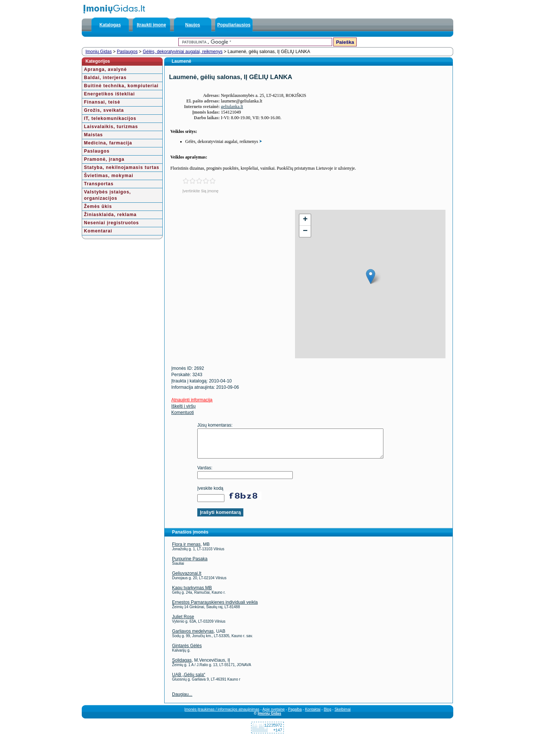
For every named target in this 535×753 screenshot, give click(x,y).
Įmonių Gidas (98, 51)
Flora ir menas (186, 549)
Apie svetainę (273, 715)
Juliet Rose (183, 622)
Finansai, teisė (102, 102)
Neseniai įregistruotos (111, 222)
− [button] (305, 231)
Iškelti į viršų (183, 406)
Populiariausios (233, 24)
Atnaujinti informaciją (192, 399)
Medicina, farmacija (108, 143)
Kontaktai (313, 715)
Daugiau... (182, 700)
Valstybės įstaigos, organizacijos (107, 195)
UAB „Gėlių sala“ (188, 680)
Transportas (99, 183)
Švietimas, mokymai (108, 175)
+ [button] (305, 219)
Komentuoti (182, 412)
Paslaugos (127, 51)
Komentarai (98, 231)
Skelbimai (342, 715)
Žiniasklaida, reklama (110, 214)
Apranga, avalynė (105, 69)
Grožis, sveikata (104, 110)
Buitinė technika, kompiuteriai (121, 85)
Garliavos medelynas (193, 636)
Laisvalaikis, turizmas (111, 126)
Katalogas (110, 24)
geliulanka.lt (232, 106)
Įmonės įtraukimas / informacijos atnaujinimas (221, 715)
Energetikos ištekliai (109, 94)
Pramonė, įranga (104, 159)
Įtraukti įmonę (151, 24)
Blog (327, 715)
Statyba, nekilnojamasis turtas (121, 167)
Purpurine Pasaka (189, 564)
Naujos (192, 24)
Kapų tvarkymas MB (192, 593)
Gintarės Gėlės (187, 651)
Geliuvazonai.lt (186, 578)
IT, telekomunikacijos (110, 118)
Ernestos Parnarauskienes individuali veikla (215, 607)
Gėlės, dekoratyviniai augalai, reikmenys (183, 51)
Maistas (93, 134)
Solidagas (182, 665)
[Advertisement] (228, 262)
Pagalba (295, 715)
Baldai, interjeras (105, 77)
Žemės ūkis (98, 206)
